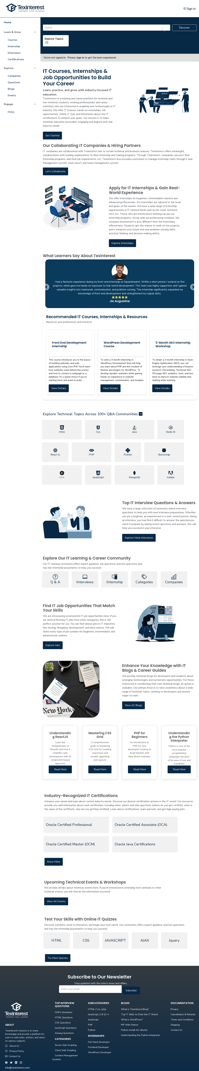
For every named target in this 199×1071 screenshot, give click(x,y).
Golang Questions (64, 1033)
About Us (12, 1045)
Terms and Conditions (182, 1019)
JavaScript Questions (66, 1027)
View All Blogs (133, 705)
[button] (46, 287)
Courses (12, 40)
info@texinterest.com (17, 1068)
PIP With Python (129, 1024)
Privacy (174, 1009)
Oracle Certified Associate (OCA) (141, 824)
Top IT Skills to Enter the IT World (139, 1014)
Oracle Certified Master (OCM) (70, 844)
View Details (58, 388)
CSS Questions (63, 1022)
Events (12, 95)
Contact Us (12, 1056)
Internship (14, 46)
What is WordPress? (132, 1019)
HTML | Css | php (97, 1009)
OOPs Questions (63, 1012)
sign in (80, 57)
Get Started (52, 135)
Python (91, 1030)
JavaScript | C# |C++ (98, 1014)
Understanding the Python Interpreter (140, 1035)
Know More (53, 862)
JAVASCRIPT (115, 940)
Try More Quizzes (58, 958)
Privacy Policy (14, 1051)
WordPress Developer (99, 1052)
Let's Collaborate (55, 171)
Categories (144, 579)
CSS (86, 940)
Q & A (55, 579)
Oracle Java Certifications (135, 844)
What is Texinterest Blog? (135, 1009)
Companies (14, 76)
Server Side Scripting (66, 1045)
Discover (184, 28)
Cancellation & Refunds (183, 1014)
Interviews (14, 53)
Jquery (174, 940)
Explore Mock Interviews (139, 538)
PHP (90, 1024)
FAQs (11, 112)
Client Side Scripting (65, 1050)
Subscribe (131, 990)
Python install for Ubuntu (134, 1030)
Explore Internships (122, 243)
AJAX (144, 940)
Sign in (189, 9)
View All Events (56, 901)
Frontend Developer (98, 1047)
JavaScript (93, 1019)
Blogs (11, 89)
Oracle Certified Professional (69, 824)
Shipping (175, 1024)
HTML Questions (64, 1017)
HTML (56, 940)
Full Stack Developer (99, 1042)
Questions (14, 82)
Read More (60, 769)
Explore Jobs (52, 645)
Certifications (16, 59)
